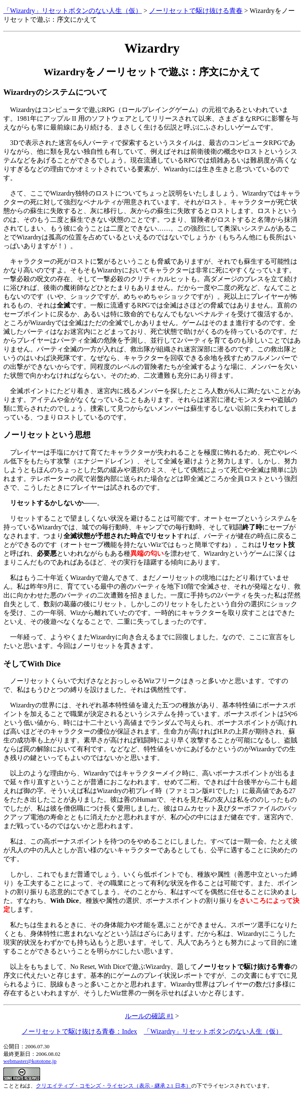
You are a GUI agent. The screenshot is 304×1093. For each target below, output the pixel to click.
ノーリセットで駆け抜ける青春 (196, 10)
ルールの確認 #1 (149, 1015)
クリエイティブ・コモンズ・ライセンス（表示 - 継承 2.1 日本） (113, 1086)
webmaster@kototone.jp (29, 1061)
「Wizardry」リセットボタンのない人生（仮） (72, 10)
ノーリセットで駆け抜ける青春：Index (79, 1031)
